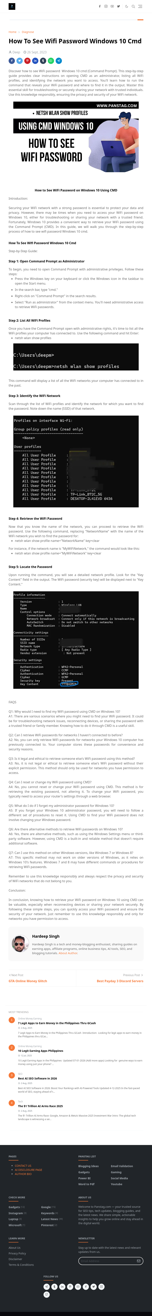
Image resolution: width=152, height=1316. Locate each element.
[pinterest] (70, 1287)
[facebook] (100, 6)
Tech (20, 1101)
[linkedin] (62, 1287)
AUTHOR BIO (23, 1174)
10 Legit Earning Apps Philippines (40, 1051)
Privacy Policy (17, 1253)
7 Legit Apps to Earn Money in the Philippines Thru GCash (57, 1023)
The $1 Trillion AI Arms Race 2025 (40, 1106)
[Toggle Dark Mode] (126, 6)
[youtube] (112, 6)
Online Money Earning (30, 1018)
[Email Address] (107, 1261)
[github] (46, 1294)
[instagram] (106, 6)
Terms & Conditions (21, 1265)
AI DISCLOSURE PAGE (28, 1170)
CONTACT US (23, 1166)
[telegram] (46, 1287)
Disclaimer (15, 1259)
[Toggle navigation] (140, 6)
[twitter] (118, 6)
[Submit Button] (138, 1261)
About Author (68, 953)
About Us (14, 1248)
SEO (20, 1074)
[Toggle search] (133, 6)
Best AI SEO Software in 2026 (37, 1078)
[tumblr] (54, 1287)
